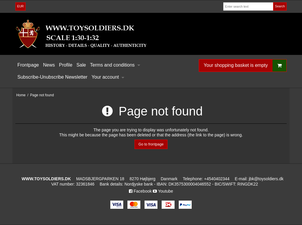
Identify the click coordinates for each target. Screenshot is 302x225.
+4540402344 (216, 178)
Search (280, 6)
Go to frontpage (150, 144)
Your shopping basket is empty (245, 65)
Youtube (163, 191)
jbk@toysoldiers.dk (266, 178)
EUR (20, 6)
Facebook (140, 191)
